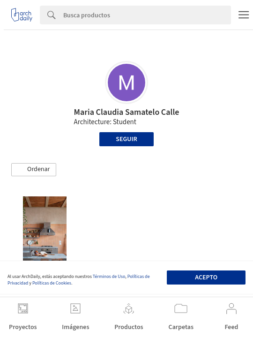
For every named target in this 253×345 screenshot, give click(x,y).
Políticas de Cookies (51, 283)
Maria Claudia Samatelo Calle (126, 112)
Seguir (126, 139)
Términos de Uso (109, 276)
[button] (33, 169)
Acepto (206, 277)
